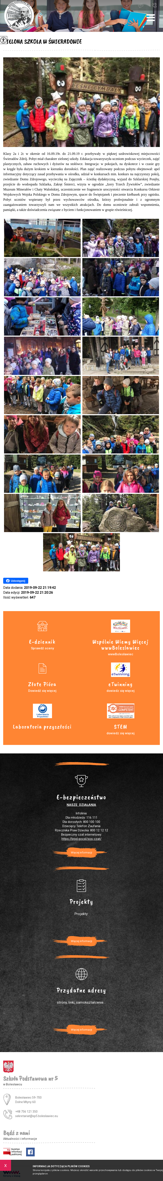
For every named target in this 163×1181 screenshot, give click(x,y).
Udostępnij (15, 580)
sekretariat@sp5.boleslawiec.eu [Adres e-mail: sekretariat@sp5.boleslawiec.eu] (36, 1116)
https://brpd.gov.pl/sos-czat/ (81, 839)
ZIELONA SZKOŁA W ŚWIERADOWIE (42, 41)
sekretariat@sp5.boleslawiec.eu (140, 5)
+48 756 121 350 (154, 5)
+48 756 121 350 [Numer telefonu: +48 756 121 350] (26, 1111)
